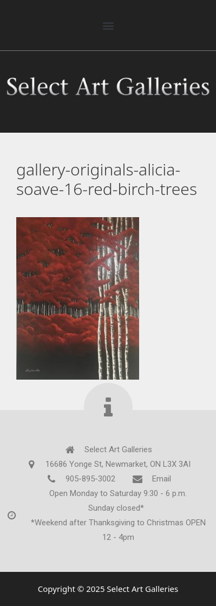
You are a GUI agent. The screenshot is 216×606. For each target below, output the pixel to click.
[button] (108, 25)
